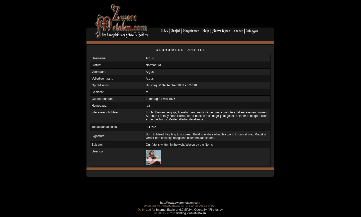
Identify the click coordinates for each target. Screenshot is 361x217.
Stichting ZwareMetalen (190, 213)
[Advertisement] (213, 15)
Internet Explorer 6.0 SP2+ (174, 209)
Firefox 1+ (216, 209)
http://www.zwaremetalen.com (180, 202)
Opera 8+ (200, 209)
